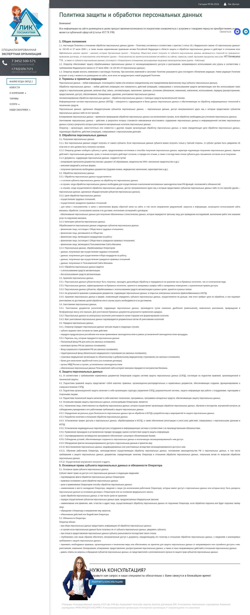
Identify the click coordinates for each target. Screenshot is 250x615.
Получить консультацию (107, 582)
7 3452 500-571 (24, 62)
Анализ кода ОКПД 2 (21, 81)
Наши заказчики (20, 109)
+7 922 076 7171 (24, 70)
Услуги (15, 104)
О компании (18, 92)
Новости (15, 87)
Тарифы (14, 98)
